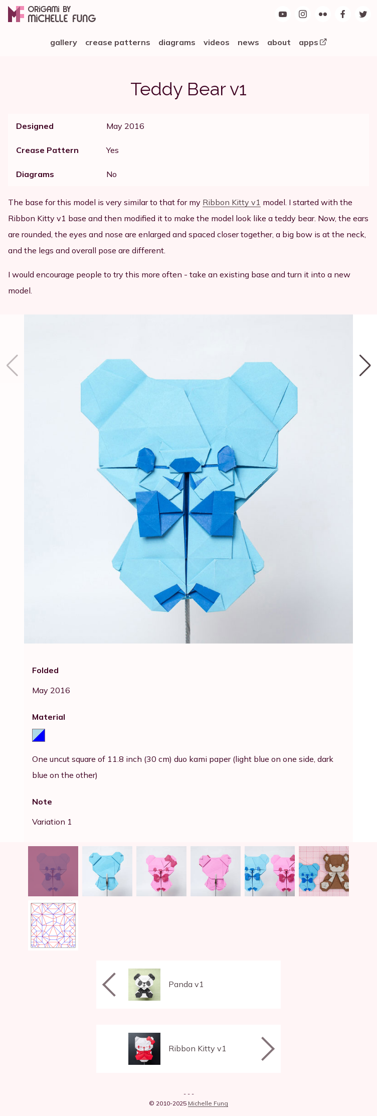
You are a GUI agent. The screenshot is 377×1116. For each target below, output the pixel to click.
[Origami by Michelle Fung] (52, 14)
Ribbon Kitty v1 (232, 202)
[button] (365, 578)
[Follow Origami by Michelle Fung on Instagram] (303, 14)
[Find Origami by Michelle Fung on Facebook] (343, 14)
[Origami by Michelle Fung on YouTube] (283, 14)
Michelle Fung (208, 1103)
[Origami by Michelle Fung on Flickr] (323, 14)
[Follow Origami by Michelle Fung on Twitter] (363, 14)
